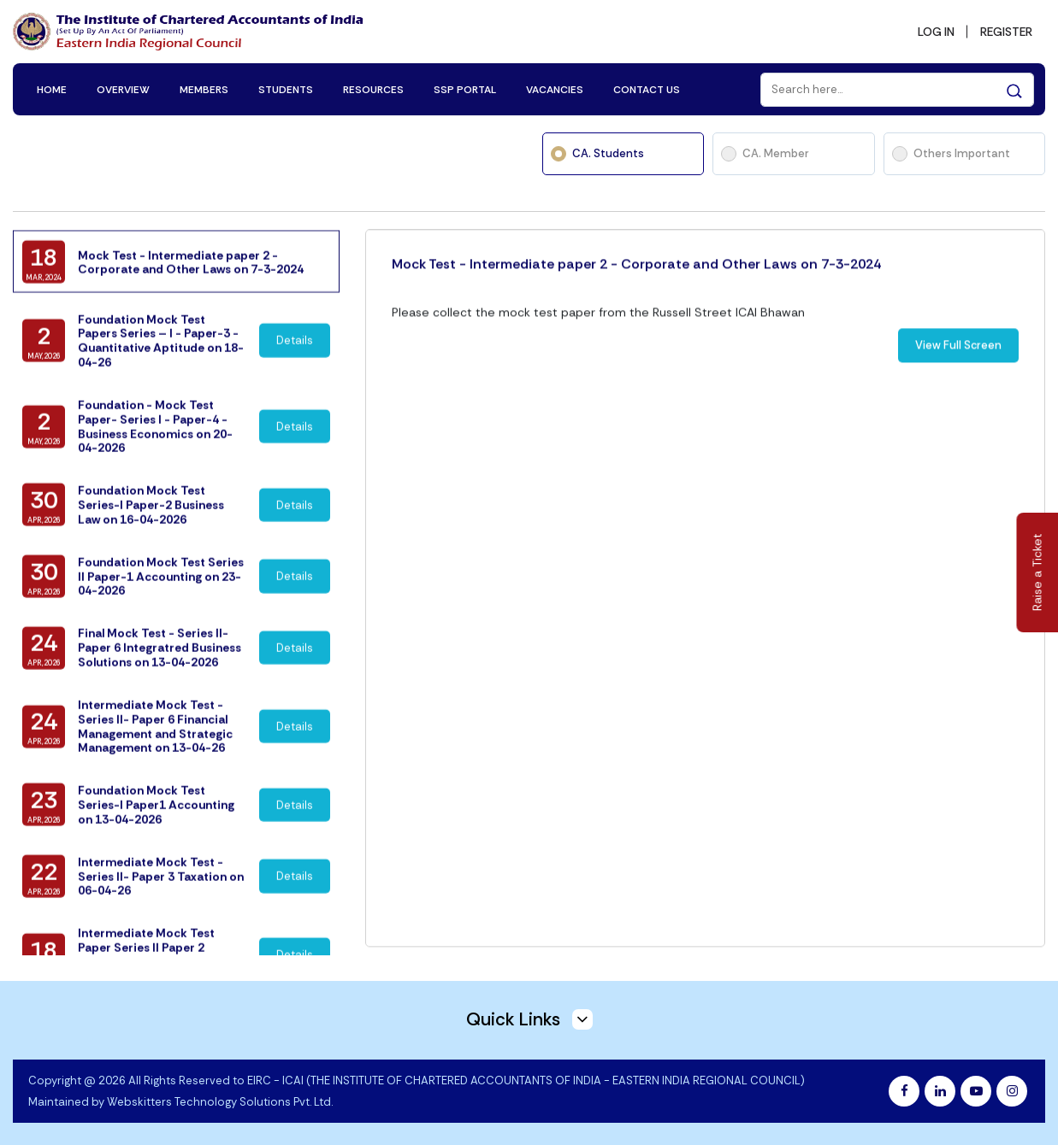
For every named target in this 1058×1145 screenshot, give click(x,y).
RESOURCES (374, 87)
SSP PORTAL (465, 87)
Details (294, 368)
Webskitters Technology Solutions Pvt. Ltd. (220, 1098)
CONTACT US (647, 87)
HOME (53, 87)
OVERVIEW (124, 87)
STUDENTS (286, 87)
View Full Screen (958, 376)
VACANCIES (555, 87)
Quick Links (529, 1016)
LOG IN (931, 30)
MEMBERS (204, 87)
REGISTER (1004, 30)
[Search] (896, 87)
